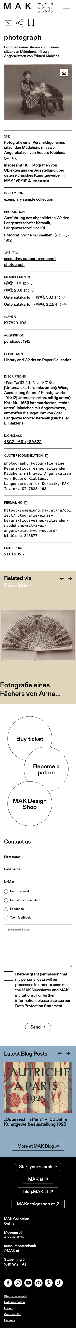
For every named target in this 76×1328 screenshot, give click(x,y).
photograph (14, 264)
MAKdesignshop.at (38, 1204)
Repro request (19, 891)
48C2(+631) (15, 441)
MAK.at (38, 1179)
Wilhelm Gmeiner (36, 235)
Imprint (8, 1308)
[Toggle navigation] (66, 6)
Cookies (9, 1320)
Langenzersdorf (18, 228)
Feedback (17, 908)
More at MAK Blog (38, 1146)
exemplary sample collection (28, 199)
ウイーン (62, 235)
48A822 (34, 441)
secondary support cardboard (30, 258)
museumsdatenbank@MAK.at (20, 1248)
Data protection (14, 1302)
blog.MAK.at (38, 1191)
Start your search (38, 1167)
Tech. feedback (20, 917)
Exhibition (16, 585)
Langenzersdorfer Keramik (27, 222)
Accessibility (12, 1314)
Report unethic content (25, 899)
